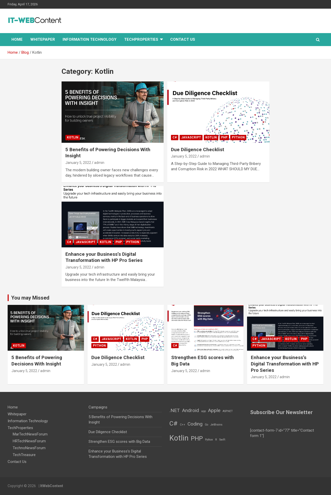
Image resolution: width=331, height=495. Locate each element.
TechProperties (141, 39)
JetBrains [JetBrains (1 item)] (216, 424)
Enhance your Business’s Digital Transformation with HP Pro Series (103, 257)
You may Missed (30, 298)
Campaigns (98, 407)
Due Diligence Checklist (197, 149)
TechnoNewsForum (29, 448)
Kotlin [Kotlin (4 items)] (179, 438)
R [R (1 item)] (216, 439)
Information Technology (90, 39)
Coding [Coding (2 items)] (195, 424)
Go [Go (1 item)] (206, 424)
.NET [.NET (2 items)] (174, 410)
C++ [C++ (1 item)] (182, 424)
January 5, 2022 (78, 163)
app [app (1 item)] (203, 411)
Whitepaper (42, 39)
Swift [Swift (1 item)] (222, 439)
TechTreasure (24, 454)
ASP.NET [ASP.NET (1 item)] (228, 411)
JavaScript (191, 137)
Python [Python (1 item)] (209, 439)
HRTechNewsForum (29, 441)
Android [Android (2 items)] (190, 410)
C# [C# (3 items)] (173, 423)
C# (174, 137)
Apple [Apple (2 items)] (214, 410)
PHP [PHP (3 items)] (197, 438)
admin (99, 163)
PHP (224, 137)
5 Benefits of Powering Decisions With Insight (36, 361)
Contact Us (182, 39)
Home (17, 39)
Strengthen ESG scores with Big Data (119, 441)
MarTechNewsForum (30, 434)
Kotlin (72, 137)
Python (238, 137)
